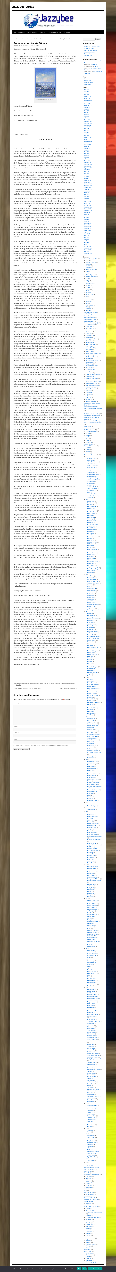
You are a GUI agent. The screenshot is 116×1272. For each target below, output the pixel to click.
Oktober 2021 (87, 144)
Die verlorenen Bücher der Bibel (92, 415)
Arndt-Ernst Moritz (92, 487)
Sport (85, 1205)
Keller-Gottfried (91, 820)
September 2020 (88, 168)
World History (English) (90, 1262)
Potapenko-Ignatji (91, 980)
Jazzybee (36, 45)
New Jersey (88, 291)
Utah (87, 307)
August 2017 (87, 234)
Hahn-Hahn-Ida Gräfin (92, 761)
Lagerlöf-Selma (91, 870)
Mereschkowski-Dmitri (92, 921)
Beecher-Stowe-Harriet (92, 524)
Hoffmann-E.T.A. (91, 788)
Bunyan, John (90, 563)
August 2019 (87, 191)
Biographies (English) (89, 317)
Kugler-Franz (90, 859)
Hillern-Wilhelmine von (93, 782)
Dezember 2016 (88, 246)
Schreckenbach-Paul (92, 1039)
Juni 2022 (86, 130)
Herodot (89, 781)
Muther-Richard (91, 946)
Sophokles (89, 1071)
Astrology (88, 1208)
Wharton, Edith (89, 399)
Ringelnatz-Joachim (92, 1002)
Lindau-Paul (90, 886)
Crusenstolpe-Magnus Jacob (94, 610)
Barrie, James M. (90, 328)
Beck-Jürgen (90, 522)
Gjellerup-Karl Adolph (92, 736)
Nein (84, 1269)
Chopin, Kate (89, 337)
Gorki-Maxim (90, 747)
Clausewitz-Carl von (92, 590)
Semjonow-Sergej (91, 1051)
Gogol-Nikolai (90, 741)
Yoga (87, 1247)
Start (15, 32)
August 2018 (87, 212)
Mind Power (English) (89, 1169)
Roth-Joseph (90, 1012)
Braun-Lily (90, 551)
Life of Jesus (89, 1231)
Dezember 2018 (88, 205)
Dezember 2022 (88, 121)
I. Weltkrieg (88, 1258)
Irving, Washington (90, 369)
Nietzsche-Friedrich (92, 953)
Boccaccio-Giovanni (92, 542)
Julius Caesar (89, 442)
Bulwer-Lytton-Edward (92, 561)
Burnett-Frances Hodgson (93, 569)
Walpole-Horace (91, 1141)
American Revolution (91, 262)
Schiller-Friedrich (91, 1030)
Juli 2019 (86, 193)
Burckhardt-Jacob (91, 565)
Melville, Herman (90, 376)
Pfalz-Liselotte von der (92, 973)
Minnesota (88, 287)
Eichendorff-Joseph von (93, 650)
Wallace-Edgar (90, 1137)
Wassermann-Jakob (92, 1142)
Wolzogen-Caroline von (93, 1151)
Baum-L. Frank (91, 517)
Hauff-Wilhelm (91, 766)
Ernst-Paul (89, 661)
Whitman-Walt (90, 1148)
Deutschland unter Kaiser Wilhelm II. (93, 408)
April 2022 (86, 134)
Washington (88, 308)
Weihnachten (87, 1249)
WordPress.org (87, 84)
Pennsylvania (89, 299)
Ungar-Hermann (91, 1124)
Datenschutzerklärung (54, 32)
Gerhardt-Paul (90, 729)
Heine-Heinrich (91, 777)
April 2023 (86, 114)
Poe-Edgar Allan (91, 978)
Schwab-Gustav (91, 1048)
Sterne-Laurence (91, 1087)
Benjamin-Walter (91, 526)
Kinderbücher (87, 426)
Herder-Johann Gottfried (93, 779)
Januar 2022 (87, 139)
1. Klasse (88, 447)
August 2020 (87, 169)
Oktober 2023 (87, 103)
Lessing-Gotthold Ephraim (93, 879)
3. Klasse (88, 451)
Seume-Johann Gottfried (93, 1055)
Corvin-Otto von (91, 606)
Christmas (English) (89, 321)
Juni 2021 (86, 152)
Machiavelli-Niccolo (92, 904)
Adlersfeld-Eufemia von (93, 462)
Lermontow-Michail (92, 877)
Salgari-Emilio (90, 1023)
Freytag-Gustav (91, 713)
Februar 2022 (87, 137)
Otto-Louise (90, 964)
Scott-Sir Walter (91, 1050)
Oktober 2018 (87, 209)
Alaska (87, 260)
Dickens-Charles (91, 626)
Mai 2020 (86, 175)
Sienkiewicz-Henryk (92, 1062)
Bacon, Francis (90, 501)
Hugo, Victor (89, 367)
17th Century (89, 1176)
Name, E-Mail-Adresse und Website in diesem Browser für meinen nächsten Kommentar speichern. (42, 745)
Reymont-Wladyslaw (92, 994)
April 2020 (86, 176)
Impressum (43, 32)
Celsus (87, 438)
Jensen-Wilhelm (91, 809)
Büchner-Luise (90, 560)
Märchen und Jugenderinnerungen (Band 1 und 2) (27, 39)
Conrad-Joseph (90, 599)
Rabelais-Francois (91, 989)
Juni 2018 (86, 216)
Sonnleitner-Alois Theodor (93, 1069)
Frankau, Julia (90, 704)
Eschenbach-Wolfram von (93, 665)
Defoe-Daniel (90, 622)
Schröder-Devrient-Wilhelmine (94, 1041)
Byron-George (90, 572)
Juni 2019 (86, 194)
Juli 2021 (86, 150)
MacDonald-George (92, 902)
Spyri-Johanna (90, 1080)
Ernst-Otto (89, 659)
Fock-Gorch (90, 697)
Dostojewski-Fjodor (92, 631)
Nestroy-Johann (91, 950)
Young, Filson (90, 1160)
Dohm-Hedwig (90, 629)
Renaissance (89, 1187)
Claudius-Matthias (91, 588)
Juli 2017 (86, 235)
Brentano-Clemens (91, 552)
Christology (88, 1219)
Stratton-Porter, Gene (91, 387)
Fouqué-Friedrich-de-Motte (93, 702)
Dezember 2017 (88, 226)
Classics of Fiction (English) (91, 323)
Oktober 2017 (87, 230)
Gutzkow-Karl (90, 757)
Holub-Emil (90, 793)
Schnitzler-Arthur (91, 1035)
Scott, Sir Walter (90, 380)
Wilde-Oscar (90, 1149)
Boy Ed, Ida (90, 547)
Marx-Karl (89, 912)
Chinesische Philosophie (90, 319)
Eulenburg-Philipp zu (92, 672)
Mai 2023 (86, 112)
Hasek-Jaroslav (91, 765)
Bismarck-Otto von (91, 535)
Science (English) (88, 1201)
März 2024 (86, 95)
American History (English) (91, 258)
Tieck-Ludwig (90, 1110)
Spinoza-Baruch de (91, 1076)
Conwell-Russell (91, 602)
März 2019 (86, 200)
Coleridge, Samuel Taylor (92, 339)
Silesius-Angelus (91, 1064)
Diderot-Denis (90, 627)
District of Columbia (91, 269)
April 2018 (86, 219)
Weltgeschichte (87, 1251)
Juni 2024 (86, 89)
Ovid (88, 966)
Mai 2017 (86, 239)
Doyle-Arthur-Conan (92, 633)
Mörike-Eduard (91, 936)
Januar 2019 (87, 203)
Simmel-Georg (90, 1066)
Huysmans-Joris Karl (92, 800)
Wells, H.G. (88, 397)
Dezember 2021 (88, 141)
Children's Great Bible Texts (92, 1217)
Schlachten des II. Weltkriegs (91, 1199)
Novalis (89, 957)
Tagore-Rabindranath (92, 1105)
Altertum (88, 1256)
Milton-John (90, 927)
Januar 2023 (87, 119)
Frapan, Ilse (90, 709)
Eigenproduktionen (32, 32)
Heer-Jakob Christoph (92, 772)
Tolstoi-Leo (90, 1112)
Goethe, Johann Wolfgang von (93, 353)
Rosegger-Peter (91, 1007)
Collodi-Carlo (90, 595)
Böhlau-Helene (91, 544)
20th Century (89, 1182)
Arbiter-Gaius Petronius (93, 479)
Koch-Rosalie (90, 847)
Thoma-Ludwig (91, 1107)
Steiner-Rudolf (90, 1084)
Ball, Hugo (90, 504)
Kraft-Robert (90, 852)
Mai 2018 (86, 217)
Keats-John (90, 818)
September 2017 (88, 232)
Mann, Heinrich (91, 907)
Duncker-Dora (90, 642)
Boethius (88, 435)
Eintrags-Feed (87, 80)
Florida (87, 271)
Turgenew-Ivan (91, 1119)
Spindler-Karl (90, 1075)
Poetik (85, 1189)
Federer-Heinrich (91, 683)
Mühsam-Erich (90, 943)
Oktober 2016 (87, 250)
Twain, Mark (89, 392)
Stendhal (89, 1085)
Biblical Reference (90, 1210)
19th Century (89, 1180)
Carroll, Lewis (89, 332)
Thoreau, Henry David (91, 389)
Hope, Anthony (89, 364)
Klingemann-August (92, 834)
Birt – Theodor (90, 533)
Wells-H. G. (90, 1146)
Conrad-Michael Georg (92, 601)
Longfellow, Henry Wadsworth (93, 374)
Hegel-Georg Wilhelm (92, 773)
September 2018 (88, 210)
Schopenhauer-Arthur (92, 1037)
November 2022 (88, 123)
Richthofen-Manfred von (93, 998)
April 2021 (86, 155)
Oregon (87, 298)
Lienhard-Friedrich (91, 884)
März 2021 (86, 157)
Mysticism (88, 1235)
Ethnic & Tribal (89, 1224)
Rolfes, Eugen (90, 1005)
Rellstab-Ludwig (91, 991)
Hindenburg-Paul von (92, 784)
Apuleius (88, 433)
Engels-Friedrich (91, 658)
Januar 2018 (87, 225)
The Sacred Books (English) (91, 1206)
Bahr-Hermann (90, 503)
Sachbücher (87, 1196)
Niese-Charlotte (91, 952)
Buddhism (88, 1215)
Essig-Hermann (91, 668)
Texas (87, 303)
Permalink (18, 685)
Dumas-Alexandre (91, 640)
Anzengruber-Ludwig (92, 478)
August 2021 (87, 148)
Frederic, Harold (90, 348)
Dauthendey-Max (33, 683)
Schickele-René (91, 1028)
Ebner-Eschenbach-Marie (93, 647)
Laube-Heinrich (91, 875)
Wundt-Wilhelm (91, 1155)
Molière (89, 928)
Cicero (87, 440)
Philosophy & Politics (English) (91, 1174)
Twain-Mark (90, 1121)
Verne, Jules (88, 394)
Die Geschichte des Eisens (90, 412)
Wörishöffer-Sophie (92, 1153)
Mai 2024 (86, 91)
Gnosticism (88, 1228)
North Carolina (89, 294)
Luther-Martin (90, 896)
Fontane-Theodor (91, 699)
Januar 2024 (87, 98)
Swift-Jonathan (91, 1101)
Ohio (87, 296)
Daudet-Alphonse (91, 617)
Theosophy (88, 1246)
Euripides (89, 674)
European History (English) (90, 421)
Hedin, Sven (89, 358)
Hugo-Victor (90, 798)
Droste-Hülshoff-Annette (93, 636)
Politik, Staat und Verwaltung (68, 39)
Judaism (88, 1230)
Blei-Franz (89, 538)
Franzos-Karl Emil (91, 708)
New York (88, 292)
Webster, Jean (89, 396)
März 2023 (86, 116)
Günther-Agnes (91, 756)
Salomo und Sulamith (89, 52)
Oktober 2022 (87, 125)
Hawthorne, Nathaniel (91, 356)
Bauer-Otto (90, 515)
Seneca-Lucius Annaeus (93, 1053)
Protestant (88, 1240)
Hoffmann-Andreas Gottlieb (94, 786)
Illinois (87, 278)
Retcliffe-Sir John (91, 993)
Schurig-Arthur (91, 1046)
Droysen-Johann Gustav (93, 638)
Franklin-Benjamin (91, 706)
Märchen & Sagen (88, 444)
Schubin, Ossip (91, 1044)
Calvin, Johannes (90, 1194)
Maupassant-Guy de (92, 914)
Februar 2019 (87, 201)
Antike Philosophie (88, 314)
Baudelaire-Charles (92, 512)
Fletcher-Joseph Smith (92, 695)
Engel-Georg (90, 656)
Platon (88, 977)
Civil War (88, 266)
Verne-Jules (90, 1130)
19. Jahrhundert (89, 1255)
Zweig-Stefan (90, 1165)
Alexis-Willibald (91, 467)
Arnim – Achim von (92, 488)
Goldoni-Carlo (90, 743)
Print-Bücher (66, 32)
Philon (88, 975)
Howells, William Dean (91, 365)
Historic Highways (90, 275)
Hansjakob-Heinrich (92, 763)
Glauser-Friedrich (91, 738)
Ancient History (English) (90, 312)
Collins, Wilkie (89, 340)
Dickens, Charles (90, 342)
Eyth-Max (89, 675)
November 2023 (88, 102)
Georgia (88, 273)
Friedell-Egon (90, 715)
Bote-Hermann (90, 545)
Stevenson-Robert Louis (93, 1089)
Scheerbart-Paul (91, 1026)
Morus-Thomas (91, 939)
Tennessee (88, 301)
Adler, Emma (90, 460)
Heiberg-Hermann (91, 775)
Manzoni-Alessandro (92, 909)
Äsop (88, 492)
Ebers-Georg (90, 645)
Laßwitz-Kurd (90, 873)
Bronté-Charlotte (91, 554)
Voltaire (89, 1132)
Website (16, 739)
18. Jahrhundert (89, 1253)
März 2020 (86, 178)
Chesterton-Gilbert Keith (93, 581)
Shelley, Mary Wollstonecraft (93, 381)
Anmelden (86, 78)
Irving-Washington (91, 806)
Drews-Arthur (90, 634)
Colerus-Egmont (91, 592)
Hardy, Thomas (89, 355)
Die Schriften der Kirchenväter (91, 413)
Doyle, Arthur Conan (91, 344)
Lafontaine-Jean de (91, 868)
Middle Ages (89, 1185)
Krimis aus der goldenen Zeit (91, 428)
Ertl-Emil (89, 663)
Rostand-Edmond (91, 1010)
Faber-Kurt (90, 679)
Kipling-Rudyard (91, 829)
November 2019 (88, 185)
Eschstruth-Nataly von (92, 667)
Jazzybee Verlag (23, 6)
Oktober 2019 (87, 187)
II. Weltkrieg (89, 1260)
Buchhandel (21, 32)
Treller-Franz (90, 1114)
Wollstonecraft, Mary (91, 401)
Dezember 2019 (88, 184)
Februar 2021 (87, 159)
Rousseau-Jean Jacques (92, 1014)
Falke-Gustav (90, 681)
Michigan (88, 285)
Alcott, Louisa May (90, 324)
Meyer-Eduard (90, 923)
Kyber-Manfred (91, 863)
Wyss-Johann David (92, 1157)
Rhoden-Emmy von (92, 996)
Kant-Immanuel (91, 814)
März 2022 (86, 136)
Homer (89, 795)
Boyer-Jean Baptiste (92, 549)
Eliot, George (89, 346)
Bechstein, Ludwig (91, 520)
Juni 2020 (86, 173)
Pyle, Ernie (90, 985)
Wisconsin (88, 310)
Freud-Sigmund (91, 711)
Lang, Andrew (89, 373)
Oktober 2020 (87, 166)
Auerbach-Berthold (92, 494)
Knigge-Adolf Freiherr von (93, 845)
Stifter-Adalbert (91, 1091)
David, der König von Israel (91, 50)
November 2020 (88, 164)
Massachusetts (89, 283)
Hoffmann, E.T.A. (90, 362)
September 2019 (88, 189)
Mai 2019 (86, 196)
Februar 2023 (87, 118)
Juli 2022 (86, 128)
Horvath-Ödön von (91, 797)
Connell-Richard (91, 597)
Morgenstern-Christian (92, 934)
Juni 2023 (86, 111)
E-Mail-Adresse (18, 733)
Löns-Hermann (91, 889)
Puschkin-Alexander (92, 984)
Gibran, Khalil (89, 351)
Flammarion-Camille (92, 691)
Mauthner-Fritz (91, 916)
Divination (88, 1222)
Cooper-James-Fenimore (93, 604)
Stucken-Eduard (91, 1098)
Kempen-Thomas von (92, 823)
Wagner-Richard (91, 1135)
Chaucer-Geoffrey (91, 579)
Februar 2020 (87, 180)
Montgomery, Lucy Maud (92, 378)
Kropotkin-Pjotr (91, 857)
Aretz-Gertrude (91, 481)
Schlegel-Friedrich (91, 1032)
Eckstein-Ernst (90, 649)
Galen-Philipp (90, 720)
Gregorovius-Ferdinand (93, 750)
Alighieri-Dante (91, 469)
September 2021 (88, 146)
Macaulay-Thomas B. (92, 900)
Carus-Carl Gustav (91, 577)
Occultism (88, 1237)
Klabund (89, 830)
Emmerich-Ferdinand (92, 654)
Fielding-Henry (91, 690)
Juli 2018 (86, 214)
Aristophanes (90, 483)
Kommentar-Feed (88, 82)
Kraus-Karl (90, 854)
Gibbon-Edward (91, 732)
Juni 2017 (86, 237)
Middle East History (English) (91, 1167)
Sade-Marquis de (91, 1019)
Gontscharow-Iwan (91, 745)
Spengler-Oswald (91, 1073)
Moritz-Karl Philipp (92, 937)
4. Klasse (88, 453)
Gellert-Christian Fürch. (93, 725)
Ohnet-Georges (91, 961)
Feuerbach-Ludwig (91, 686)
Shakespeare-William (92, 1057)
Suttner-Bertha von (91, 1100)
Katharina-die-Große (92, 816)
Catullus (88, 437)
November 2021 (88, 143)
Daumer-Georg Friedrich (93, 618)
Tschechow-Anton (91, 1116)
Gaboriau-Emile (91, 718)
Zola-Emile (90, 1164)
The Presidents (89, 305)
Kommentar (17, 704)
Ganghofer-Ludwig (91, 722)
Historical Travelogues (91, 276)
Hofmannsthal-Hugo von (93, 789)
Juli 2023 (86, 109)
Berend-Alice (90, 528)
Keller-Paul (90, 822)
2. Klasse (88, 449)
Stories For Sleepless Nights (92, 385)
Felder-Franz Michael (92, 684)
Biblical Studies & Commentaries (94, 1212)
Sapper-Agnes (90, 1025)
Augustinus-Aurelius (92, 495)
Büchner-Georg (91, 558)
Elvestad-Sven (90, 652)
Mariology (88, 1233)
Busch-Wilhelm (91, 570)
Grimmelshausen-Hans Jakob (94, 752)
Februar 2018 (87, 223)
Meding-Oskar (90, 920)
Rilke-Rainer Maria (92, 1000)
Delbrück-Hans (91, 624)
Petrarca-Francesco (91, 971)
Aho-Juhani (90, 463)
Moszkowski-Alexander (93, 941)
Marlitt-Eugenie (91, 911)
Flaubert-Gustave (91, 693)
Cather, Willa (89, 333)
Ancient (88, 1183)
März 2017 (86, 242)
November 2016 (88, 248)
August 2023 (87, 107)
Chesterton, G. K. (90, 335)
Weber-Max (90, 1144)
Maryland (88, 282)
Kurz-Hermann (91, 861)
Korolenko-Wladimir (92, 848)
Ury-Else (89, 1126)
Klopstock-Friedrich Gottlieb (94, 839)
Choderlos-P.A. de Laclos (93, 583)
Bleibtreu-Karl (90, 540)
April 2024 (86, 93)
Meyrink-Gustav (91, 925)
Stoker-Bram (90, 1092)
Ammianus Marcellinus (91, 431)
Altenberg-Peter (91, 472)
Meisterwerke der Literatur (46, 683)
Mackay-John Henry (92, 905)
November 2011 (88, 253)
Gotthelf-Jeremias (91, 748)
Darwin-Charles (91, 615)
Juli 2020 (86, 171)
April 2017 (86, 241)
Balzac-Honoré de (91, 506)
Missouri (88, 289)
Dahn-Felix (90, 613)
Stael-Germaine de (91, 1082)
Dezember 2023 (88, 100)
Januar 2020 (87, 182)
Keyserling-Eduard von (92, 825)
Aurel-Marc (90, 497)
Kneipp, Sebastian (90, 371)
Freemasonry (89, 1226)
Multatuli (89, 945)
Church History (89, 1221)
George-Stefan (90, 727)
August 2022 (87, 127)
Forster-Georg (90, 700)
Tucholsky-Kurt (91, 1117)
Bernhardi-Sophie (91, 529)
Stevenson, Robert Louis (91, 383)
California (88, 264)
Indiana (87, 280)
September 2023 (88, 105)
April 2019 (86, 198)
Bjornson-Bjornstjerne (92, 536)
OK (79, 1269)
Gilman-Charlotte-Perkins (93, 734)
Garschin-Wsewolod (92, 724)
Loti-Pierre (90, 891)
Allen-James (90, 471)
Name (15, 726)
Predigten (86, 45)
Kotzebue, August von (92, 850)
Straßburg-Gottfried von (93, 1096)
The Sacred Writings (91, 1244)
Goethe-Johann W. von (92, 740)
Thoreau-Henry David (92, 1108)
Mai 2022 (86, 132)
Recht (85, 1190)
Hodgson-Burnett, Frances (92, 360)
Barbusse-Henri (91, 508)
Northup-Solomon (91, 955)
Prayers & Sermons (90, 1239)
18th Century (89, 1178)
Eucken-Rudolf (91, 670)
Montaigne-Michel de (92, 932)
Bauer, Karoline (91, 513)
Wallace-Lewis (90, 1139)
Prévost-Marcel (91, 982)
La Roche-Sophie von (92, 866)
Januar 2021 (87, 160)
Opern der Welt (87, 1171)
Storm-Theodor (91, 1094)
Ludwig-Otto (90, 895)
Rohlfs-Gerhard (91, 1003)
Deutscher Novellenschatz (90, 406)
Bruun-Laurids (90, 556)
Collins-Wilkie (90, 593)
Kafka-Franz (90, 813)
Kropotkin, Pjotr (91, 855)
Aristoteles (89, 485)
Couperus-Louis (91, 608)
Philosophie (87, 1173)
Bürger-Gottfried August (93, 567)
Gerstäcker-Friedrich (92, 731)
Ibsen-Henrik (90, 804)
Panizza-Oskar (90, 969)
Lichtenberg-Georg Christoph (94, 880)
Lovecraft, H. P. (91, 893)
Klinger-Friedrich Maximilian (94, 836)
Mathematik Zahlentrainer (90, 446)
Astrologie (86, 315)
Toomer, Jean (89, 390)
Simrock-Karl (90, 1067)
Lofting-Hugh (90, 887)
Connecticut (88, 267)
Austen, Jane (89, 326)
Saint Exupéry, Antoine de (93, 1021)
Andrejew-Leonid (91, 476)
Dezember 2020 (88, 162)
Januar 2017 (87, 244)
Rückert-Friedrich (91, 1016)
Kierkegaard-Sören (91, 827)
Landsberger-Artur (91, 871)
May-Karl (89, 918)
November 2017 (88, 228)
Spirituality (88, 1242)
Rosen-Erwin (90, 1009)
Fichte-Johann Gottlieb (92, 688)
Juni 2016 (86, 251)
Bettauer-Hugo (90, 531)
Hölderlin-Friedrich (92, 791)
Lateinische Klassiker (89, 430)
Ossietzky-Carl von (92, 962)
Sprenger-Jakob (91, 1078)
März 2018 (86, 221)
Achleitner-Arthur (91, 458)
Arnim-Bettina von (91, 490)
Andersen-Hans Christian (93, 474)
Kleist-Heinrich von (92, 832)
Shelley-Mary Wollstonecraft (94, 1059)
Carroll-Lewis (90, 576)
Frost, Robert (89, 349)
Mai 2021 (86, 153)
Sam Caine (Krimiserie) (90, 1198)
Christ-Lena (90, 585)
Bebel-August (90, 519)
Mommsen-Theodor (92, 930)
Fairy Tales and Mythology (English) (93, 422)
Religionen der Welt (89, 1192)
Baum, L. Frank (89, 330)
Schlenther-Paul (91, 1034)
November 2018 (88, 207)
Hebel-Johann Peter (92, 768)
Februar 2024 (87, 96)
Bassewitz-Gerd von (92, 510)
